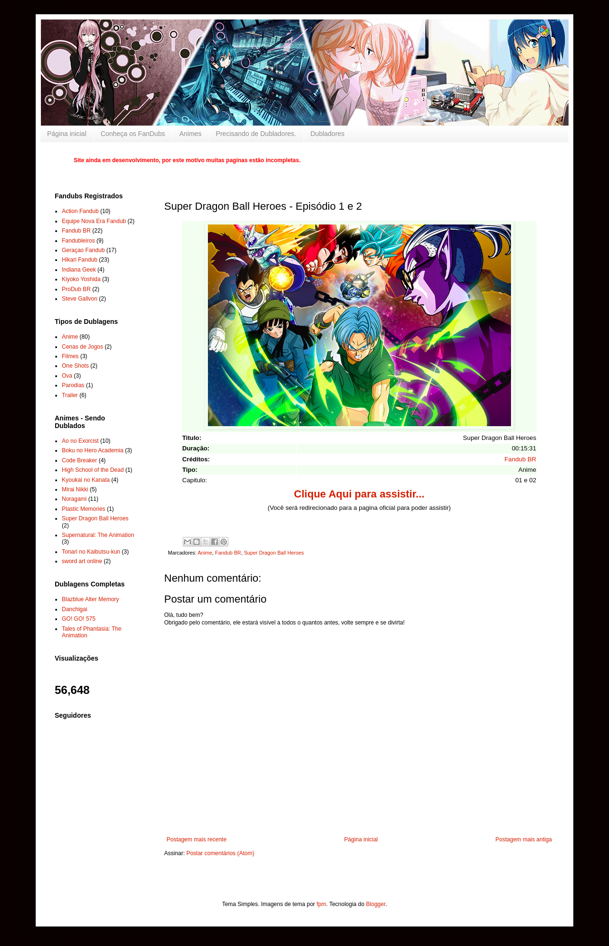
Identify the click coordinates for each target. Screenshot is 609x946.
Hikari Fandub (80, 259)
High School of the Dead (93, 470)
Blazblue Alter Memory (90, 599)
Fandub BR (520, 459)
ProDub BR (76, 289)
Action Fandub (80, 211)
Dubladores (328, 133)
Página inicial (67, 133)
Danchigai (74, 609)
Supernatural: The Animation (98, 535)
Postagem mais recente (196, 839)
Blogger (375, 904)
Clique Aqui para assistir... (359, 494)
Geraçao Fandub (83, 250)
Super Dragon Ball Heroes (274, 553)
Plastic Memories (83, 509)
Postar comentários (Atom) (221, 853)
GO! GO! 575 (79, 618)
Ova (67, 375)
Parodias (73, 385)
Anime (204, 553)
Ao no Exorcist (80, 441)
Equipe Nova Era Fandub (94, 221)
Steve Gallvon (80, 298)
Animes (190, 133)
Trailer (70, 395)
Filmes (70, 356)
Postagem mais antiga (523, 839)
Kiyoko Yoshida (81, 279)
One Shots (75, 365)
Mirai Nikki (75, 489)
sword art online (82, 561)
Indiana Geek (79, 269)
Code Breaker (79, 460)
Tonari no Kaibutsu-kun (91, 551)
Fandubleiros (78, 240)
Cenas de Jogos (82, 346)
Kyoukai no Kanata (86, 480)
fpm (321, 904)
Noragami (74, 499)
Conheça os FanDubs (133, 133)
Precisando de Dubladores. (256, 133)
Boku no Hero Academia (92, 450)
